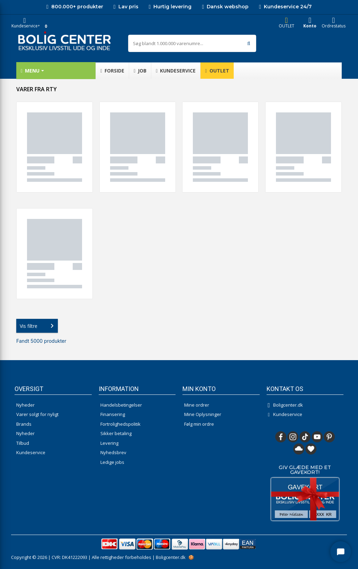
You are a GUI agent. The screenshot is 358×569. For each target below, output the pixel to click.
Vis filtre (38, 326)
